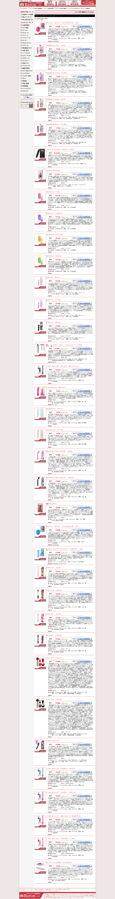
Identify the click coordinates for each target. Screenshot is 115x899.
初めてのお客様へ (39, 889)
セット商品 (52, 894)
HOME (36, 15)
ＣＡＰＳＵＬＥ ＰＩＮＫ (53, 192)
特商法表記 (49, 889)
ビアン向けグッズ (62, 895)
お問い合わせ (66, 889)
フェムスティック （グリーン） (55, 408)
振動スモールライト (51, 504)
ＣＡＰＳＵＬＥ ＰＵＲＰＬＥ (54, 213)
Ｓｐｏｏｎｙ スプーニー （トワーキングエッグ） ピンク (62, 23)
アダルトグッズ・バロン (27, 889)
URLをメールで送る (25, 107)
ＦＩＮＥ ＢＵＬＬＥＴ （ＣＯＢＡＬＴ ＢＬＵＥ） (60, 768)
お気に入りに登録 (26, 98)
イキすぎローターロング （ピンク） (56, 99)
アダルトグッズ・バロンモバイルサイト (49, 891)
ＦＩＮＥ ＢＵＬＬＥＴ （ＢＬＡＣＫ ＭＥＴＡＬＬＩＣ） (62, 366)
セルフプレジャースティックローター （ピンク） (59, 451)
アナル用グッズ (54, 895)
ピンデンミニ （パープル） (53, 300)
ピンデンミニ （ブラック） (53, 322)
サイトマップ (33, 891)
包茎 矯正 (86, 895)
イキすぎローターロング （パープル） (56, 124)
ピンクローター (44, 15)
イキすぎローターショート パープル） (56, 73)
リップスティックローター (53, 170)
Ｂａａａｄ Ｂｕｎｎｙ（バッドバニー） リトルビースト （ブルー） (64, 549)
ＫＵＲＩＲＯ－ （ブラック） (54, 635)
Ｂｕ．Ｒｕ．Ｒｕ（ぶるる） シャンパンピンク (59, 862)
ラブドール (88, 894)
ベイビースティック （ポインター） (56, 387)
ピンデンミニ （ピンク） (53, 277)
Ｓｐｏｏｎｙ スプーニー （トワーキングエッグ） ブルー (62, 526)
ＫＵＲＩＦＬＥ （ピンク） (53, 567)
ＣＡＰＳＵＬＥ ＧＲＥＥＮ (53, 256)
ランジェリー (62, 896)
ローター (77, 894)
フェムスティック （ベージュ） (55, 430)
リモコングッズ (70, 895)
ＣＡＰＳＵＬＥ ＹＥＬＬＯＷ (54, 234)
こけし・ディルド (79, 895)
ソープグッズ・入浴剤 (89, 896)
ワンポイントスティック (52, 741)
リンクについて (25, 891)
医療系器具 (48, 896)
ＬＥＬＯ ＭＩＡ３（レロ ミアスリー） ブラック (60, 149)
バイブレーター (70, 894)
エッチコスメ (69, 896)
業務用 (55, 897)
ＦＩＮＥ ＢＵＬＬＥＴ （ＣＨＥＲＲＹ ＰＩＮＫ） (60, 838)
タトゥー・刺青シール (69, 897)
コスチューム (55, 896)
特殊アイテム (60, 897)
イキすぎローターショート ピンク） (56, 45)
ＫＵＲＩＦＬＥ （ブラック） (54, 590)
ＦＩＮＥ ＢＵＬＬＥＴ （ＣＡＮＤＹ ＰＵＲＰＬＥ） (61, 792)
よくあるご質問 (57, 889)
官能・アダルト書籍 (48, 897)
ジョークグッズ (78, 897)
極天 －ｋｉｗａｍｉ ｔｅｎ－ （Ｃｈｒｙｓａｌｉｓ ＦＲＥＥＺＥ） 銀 (64, 345)
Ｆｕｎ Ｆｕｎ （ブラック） (54, 699)
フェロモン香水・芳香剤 (78, 896)
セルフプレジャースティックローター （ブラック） (60, 477)
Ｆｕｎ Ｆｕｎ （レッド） (53, 658)
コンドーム (63, 894)
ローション (58, 894)
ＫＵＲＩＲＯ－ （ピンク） (53, 614)
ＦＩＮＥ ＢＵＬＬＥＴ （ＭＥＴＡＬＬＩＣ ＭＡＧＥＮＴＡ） (63, 816)
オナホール (82, 894)
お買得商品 (46, 894)
